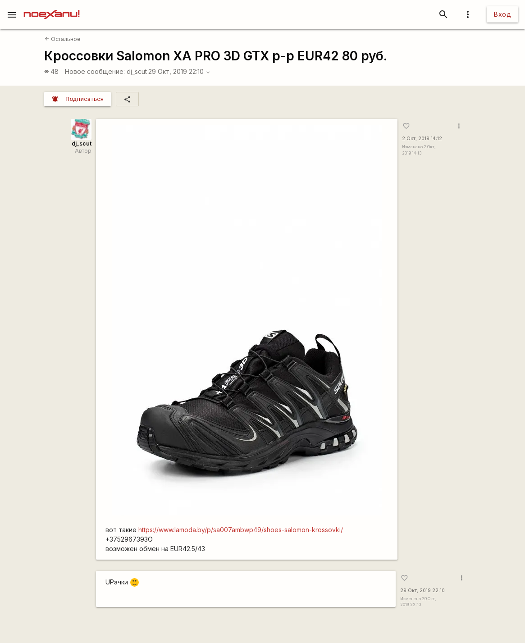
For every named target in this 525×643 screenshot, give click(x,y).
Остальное (62, 39)
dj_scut (137, 71)
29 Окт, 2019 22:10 (179, 71)
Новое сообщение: (95, 71)
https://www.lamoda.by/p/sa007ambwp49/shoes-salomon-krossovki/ (240, 530)
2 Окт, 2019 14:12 (422, 138)
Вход (502, 14)
